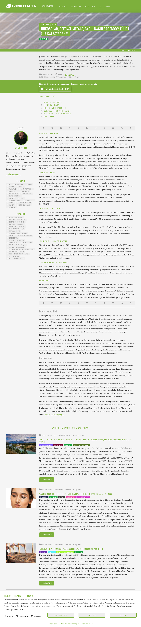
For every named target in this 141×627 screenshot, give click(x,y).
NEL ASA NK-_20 (13, 256)
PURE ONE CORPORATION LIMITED (18, 254)
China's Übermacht (51, 105)
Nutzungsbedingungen (54, 414)
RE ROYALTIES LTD (13, 231)
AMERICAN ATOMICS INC (15, 224)
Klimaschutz (18, 184)
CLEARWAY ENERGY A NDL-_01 (17, 233)
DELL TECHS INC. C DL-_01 (16, 222)
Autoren (104, 6)
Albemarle (11, 189)
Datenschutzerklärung (68, 623)
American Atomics (25, 189)
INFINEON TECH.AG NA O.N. (15, 247)
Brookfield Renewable (15, 198)
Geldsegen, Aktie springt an (55, 108)
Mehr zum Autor (13, 174)
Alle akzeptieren (60, 615)
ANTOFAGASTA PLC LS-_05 (16, 226)
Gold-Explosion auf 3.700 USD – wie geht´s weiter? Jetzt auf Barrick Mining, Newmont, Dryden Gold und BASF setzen (85, 440)
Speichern (92, 615)
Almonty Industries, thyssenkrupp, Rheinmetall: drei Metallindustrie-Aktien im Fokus (75, 494)
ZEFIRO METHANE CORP (15, 217)
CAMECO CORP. (12, 242)
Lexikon (76, 6)
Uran (29, 184)
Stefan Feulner (68, 74)
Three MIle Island (23, 205)
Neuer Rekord (49, 116)
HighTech (11, 207)
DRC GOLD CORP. (26, 242)
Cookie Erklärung (85, 623)
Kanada (10, 205)
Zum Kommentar (46, 479)
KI (8, 184)
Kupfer (20, 187)
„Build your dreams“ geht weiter (57, 110)
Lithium (10, 187)
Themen (62, 6)
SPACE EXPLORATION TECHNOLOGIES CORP (20, 249)
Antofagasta (12, 191)
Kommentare (47, 6)
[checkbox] (5, 616)
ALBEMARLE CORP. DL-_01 (15, 229)
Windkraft (24, 191)
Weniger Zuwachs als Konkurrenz (57, 113)
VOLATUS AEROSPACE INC (15, 251)
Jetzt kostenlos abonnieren (55, 88)
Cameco (10, 203)
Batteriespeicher (13, 196)
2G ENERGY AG (12, 238)
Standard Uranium (24, 203)
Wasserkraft (26, 194)
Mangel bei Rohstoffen (53, 102)
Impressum (53, 623)
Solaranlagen (12, 194)
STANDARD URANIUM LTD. (15, 240)
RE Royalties (28, 200)
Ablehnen (123, 615)
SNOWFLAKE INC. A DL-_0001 (16, 220)
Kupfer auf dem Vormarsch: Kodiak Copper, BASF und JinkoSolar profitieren (71, 549)
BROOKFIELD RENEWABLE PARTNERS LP (19, 236)
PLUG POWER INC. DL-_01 (15, 258)
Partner (90, 6)
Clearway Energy (13, 200)
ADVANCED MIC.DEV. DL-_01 (16, 245)
